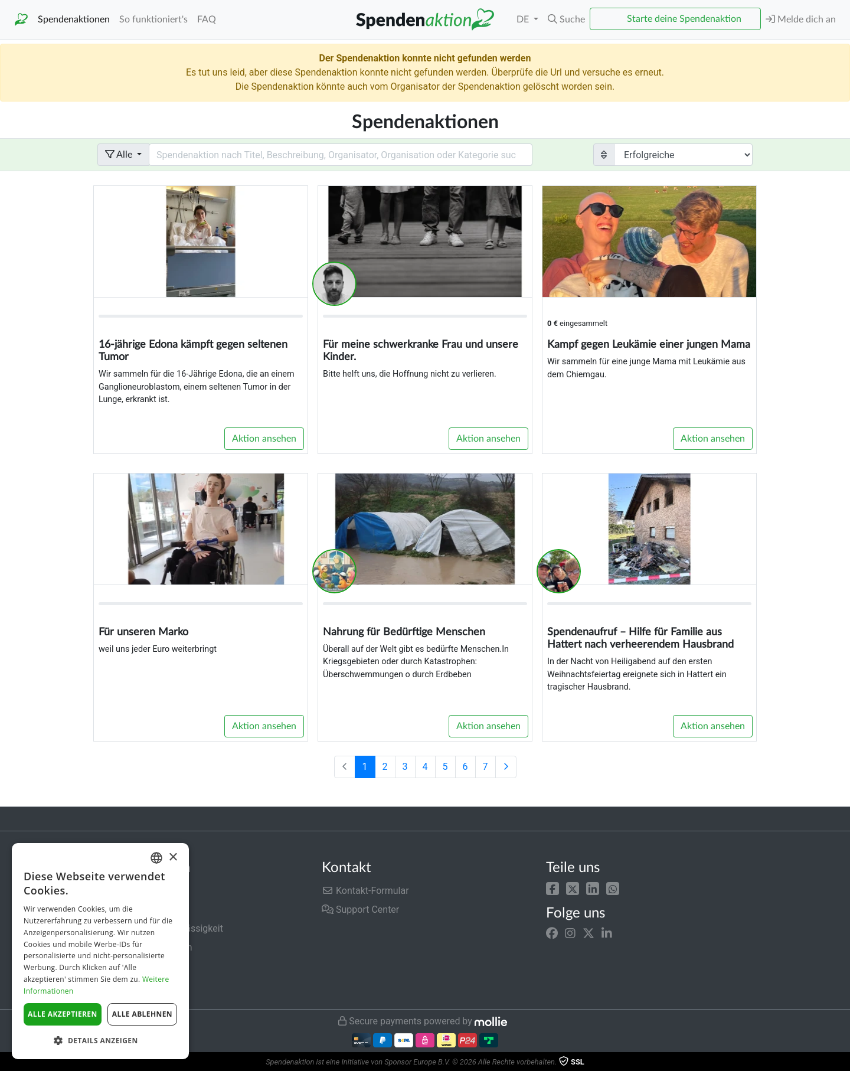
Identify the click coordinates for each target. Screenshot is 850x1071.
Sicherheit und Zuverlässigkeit (160, 928)
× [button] (172, 857)
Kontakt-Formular (365, 890)
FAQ (206, 19)
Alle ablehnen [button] (142, 1014)
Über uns (116, 909)
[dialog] (100, 951)
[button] (552, 888)
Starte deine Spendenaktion (684, 19)
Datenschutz (123, 966)
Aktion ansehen (264, 438)
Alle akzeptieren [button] (62, 1014)
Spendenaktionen (74, 19)
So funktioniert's (153, 19)
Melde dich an (801, 19)
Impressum (121, 985)
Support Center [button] (360, 909)
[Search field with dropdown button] (340, 154)
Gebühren (117, 890)
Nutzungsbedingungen (144, 947)
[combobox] (156, 858)
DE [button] (523, 19)
